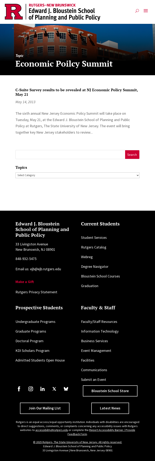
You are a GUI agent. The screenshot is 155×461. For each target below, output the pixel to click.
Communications (94, 369)
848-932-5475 (25, 258)
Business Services (94, 341)
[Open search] (137, 11)
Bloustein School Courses (100, 276)
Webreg (87, 256)
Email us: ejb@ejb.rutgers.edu (38, 269)
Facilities (87, 360)
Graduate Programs (30, 331)
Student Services (94, 237)
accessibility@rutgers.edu (51, 430)
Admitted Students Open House (40, 360)
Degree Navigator (94, 266)
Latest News (110, 408)
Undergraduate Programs (35, 321)
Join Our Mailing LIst (45, 408)
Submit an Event (93, 379)
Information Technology (100, 331)
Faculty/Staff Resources (99, 321)
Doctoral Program (29, 341)
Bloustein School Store (110, 390)
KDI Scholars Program (32, 350)
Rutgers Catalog (93, 247)
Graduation (89, 285)
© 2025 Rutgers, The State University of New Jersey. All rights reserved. (77, 442)
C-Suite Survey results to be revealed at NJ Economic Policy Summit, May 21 (76, 92)
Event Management (96, 350)
